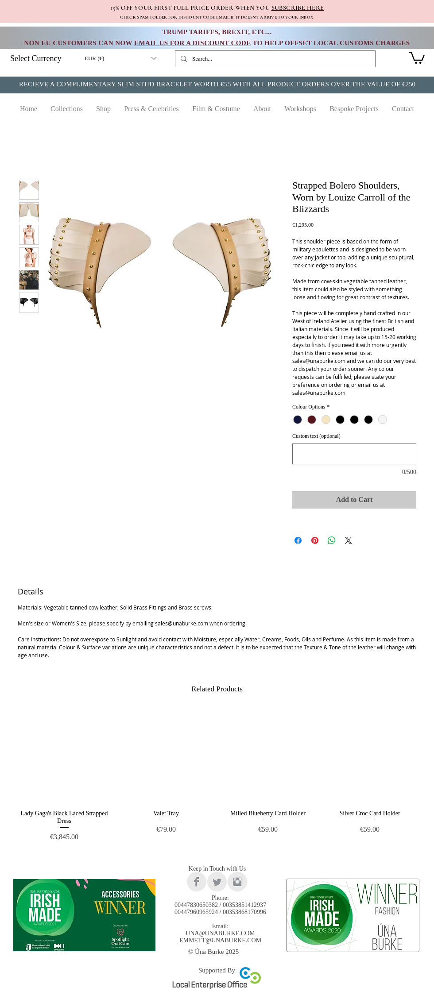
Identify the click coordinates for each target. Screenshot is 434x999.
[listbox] (120, 58)
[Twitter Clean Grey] (217, 881)
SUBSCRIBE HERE (297, 8)
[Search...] (274, 59)
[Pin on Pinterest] (315, 540)
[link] (417, 57)
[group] (217, 780)
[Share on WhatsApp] (331, 540)
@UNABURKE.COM (227, 933)
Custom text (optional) (316, 436)
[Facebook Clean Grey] (196, 881)
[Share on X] (348, 540)
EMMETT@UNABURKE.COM (220, 940)
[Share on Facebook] (298, 540)
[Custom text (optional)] (354, 453)
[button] (120, 58)
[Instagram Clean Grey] (237, 881)
